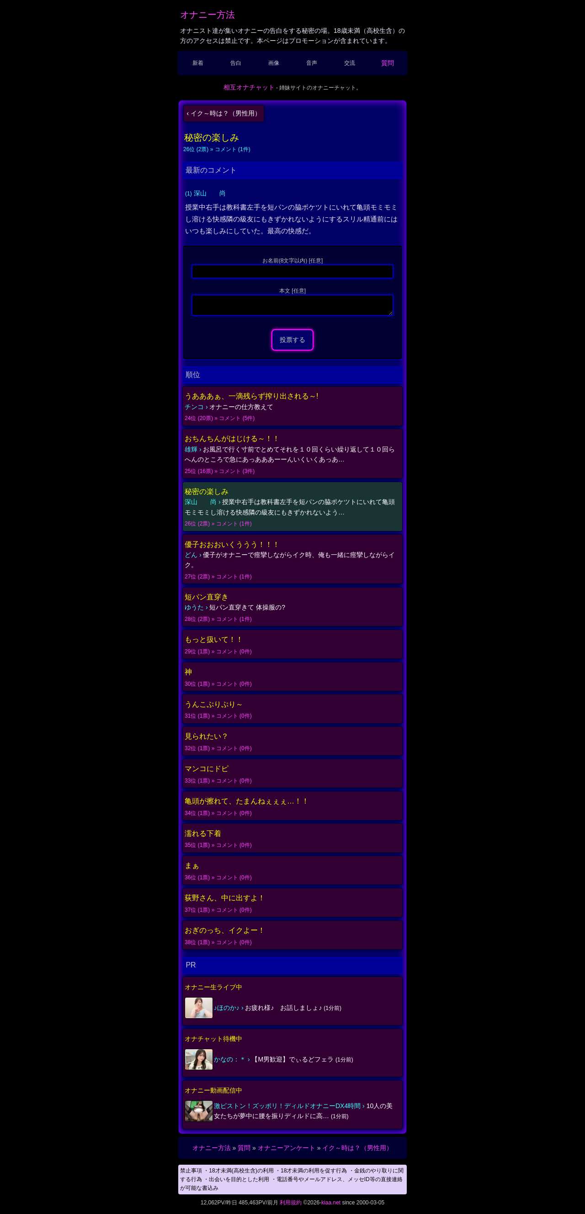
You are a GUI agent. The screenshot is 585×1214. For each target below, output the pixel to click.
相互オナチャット (249, 87)
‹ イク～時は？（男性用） (223, 113)
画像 (273, 63)
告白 (235, 63)
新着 (197, 63)
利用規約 (291, 1205)
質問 (387, 63)
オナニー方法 (207, 15)
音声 (311, 63)
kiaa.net (330, 1205)
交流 (349, 63)
